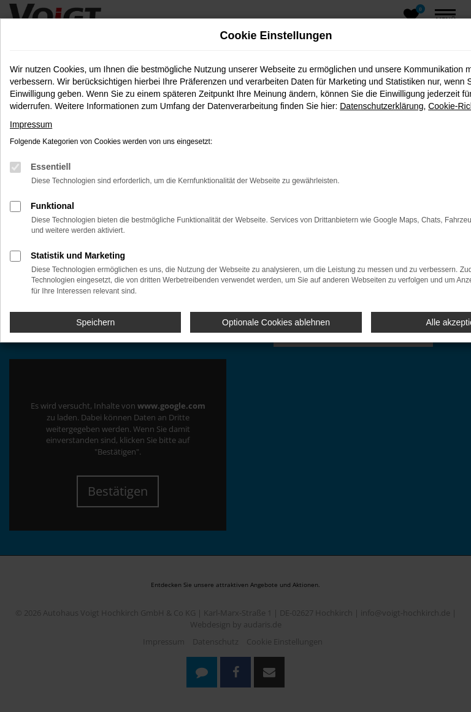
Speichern (95, 322)
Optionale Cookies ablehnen (276, 322)
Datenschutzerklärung (381, 106)
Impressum (31, 124)
